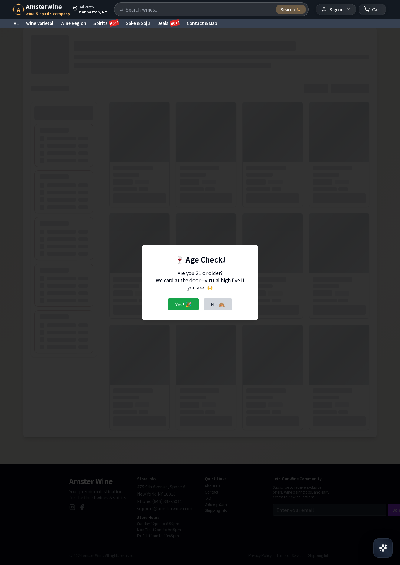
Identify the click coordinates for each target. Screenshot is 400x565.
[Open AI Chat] (383, 548)
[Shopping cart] (372, 9)
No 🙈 (218, 304)
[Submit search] (291, 9)
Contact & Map (202, 23)
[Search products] (198, 9)
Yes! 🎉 (183, 304)
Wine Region (73, 23)
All (16, 23)
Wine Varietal (39, 23)
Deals (168, 23)
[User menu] (336, 9)
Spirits (106, 23)
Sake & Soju (138, 23)
